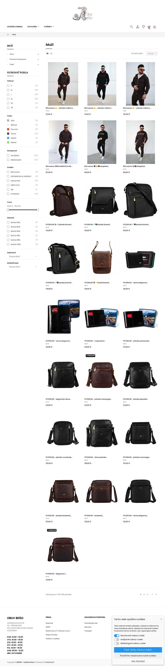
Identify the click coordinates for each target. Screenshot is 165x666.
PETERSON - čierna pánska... (96, 457)
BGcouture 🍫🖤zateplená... (134, 166)
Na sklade (15, 155)
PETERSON (15, 194)
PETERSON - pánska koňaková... (59, 516)
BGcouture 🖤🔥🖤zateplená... (96, 166)
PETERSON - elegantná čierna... (58, 399)
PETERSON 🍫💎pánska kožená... (59, 224)
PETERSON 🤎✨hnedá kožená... (97, 283)
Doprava (49, 623)
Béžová (14, 125)
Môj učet (87, 627)
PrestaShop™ (50, 662)
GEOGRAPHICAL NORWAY (21, 176)
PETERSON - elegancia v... (56, 574)
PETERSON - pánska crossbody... (59, 457)
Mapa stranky (51, 635)
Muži (10, 46)
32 (12, 103)
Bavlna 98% (15, 240)
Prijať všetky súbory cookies (138, 650)
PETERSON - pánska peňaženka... (136, 341)
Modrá (13, 138)
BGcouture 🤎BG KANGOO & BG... (59, 166)
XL (12, 99)
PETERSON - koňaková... (94, 516)
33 (12, 108)
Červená (14, 129)
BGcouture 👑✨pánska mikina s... (60, 108)
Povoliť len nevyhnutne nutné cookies (138, 656)
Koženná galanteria (18, 59)
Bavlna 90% (15, 231)
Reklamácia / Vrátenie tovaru (58, 631)
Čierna (13, 134)
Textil (12, 64)
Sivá (12, 120)
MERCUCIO (15, 185)
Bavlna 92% (15, 235)
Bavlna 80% (15, 227)
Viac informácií (138, 661)
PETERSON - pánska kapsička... (135, 399)
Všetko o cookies (53, 639)
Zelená (13, 142)
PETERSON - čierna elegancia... (135, 283)
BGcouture (15, 172)
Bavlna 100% (16, 244)
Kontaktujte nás (90, 623)
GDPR (48, 627)
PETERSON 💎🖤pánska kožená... (97, 224)
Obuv (12, 54)
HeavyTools (15, 181)
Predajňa (88, 631)
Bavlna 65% (15, 222)
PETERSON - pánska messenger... (98, 399)
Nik (12, 189)
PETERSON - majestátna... (95, 341)
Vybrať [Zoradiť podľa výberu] (153, 53)
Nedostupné (16, 160)
